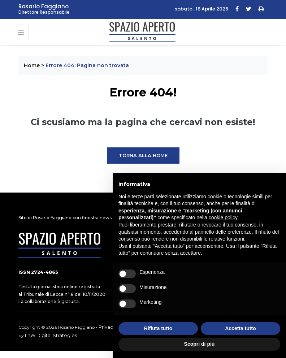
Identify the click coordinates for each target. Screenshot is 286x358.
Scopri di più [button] (199, 344)
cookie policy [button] (223, 217)
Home (32, 65)
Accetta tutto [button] (240, 328)
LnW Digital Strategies (51, 335)
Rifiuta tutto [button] (158, 328)
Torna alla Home (143, 155)
